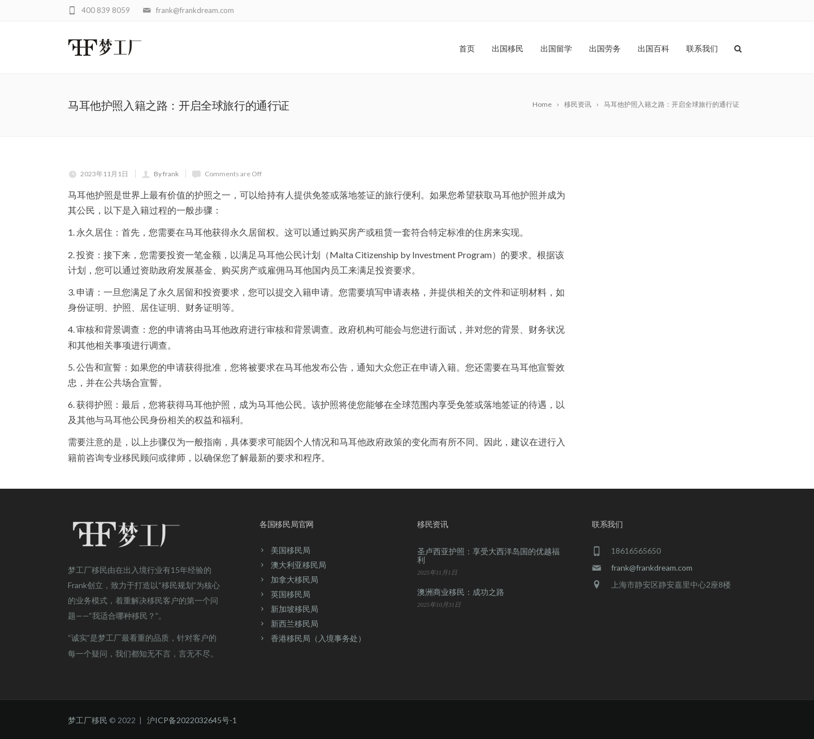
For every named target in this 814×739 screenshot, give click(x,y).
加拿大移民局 (294, 579)
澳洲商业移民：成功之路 (460, 592)
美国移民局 (290, 550)
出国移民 (507, 49)
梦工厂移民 (87, 720)
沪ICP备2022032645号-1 (192, 720)
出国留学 (556, 49)
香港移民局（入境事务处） (318, 638)
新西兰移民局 (294, 623)
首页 (467, 49)
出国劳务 (605, 49)
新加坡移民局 (294, 609)
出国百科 (653, 49)
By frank (166, 173)
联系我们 (702, 49)
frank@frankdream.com (651, 567)
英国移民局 (290, 594)
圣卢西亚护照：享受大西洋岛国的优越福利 (488, 555)
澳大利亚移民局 (298, 565)
